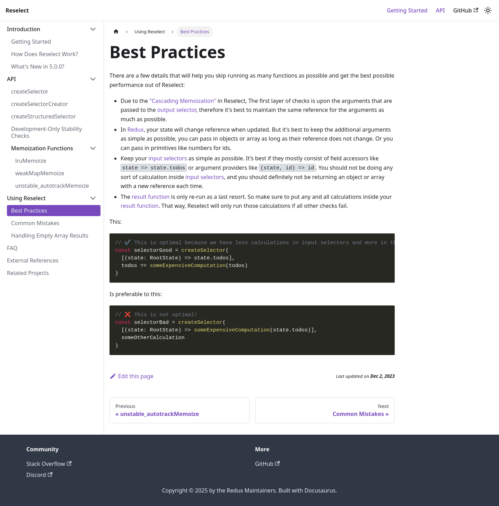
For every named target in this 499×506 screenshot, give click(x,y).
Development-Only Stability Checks (46, 132)
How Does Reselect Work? (44, 54)
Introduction (23, 29)
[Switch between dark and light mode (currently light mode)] (487, 10)
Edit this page (132, 376)
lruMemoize (30, 161)
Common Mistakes (35, 223)
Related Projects (28, 273)
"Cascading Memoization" (182, 101)
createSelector (29, 91)
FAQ (12, 248)
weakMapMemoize (39, 173)
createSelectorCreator (39, 104)
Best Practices (29, 210)
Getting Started (407, 10)
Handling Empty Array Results (49, 235)
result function (150, 197)
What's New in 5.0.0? (37, 66)
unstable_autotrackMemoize (52, 185)
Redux (135, 129)
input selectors (167, 158)
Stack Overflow (48, 464)
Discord (39, 475)
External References (33, 260)
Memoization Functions (42, 148)
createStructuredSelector (43, 116)
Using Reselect (26, 198)
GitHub (465, 10)
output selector (176, 110)
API (440, 10)
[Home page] (116, 31)
